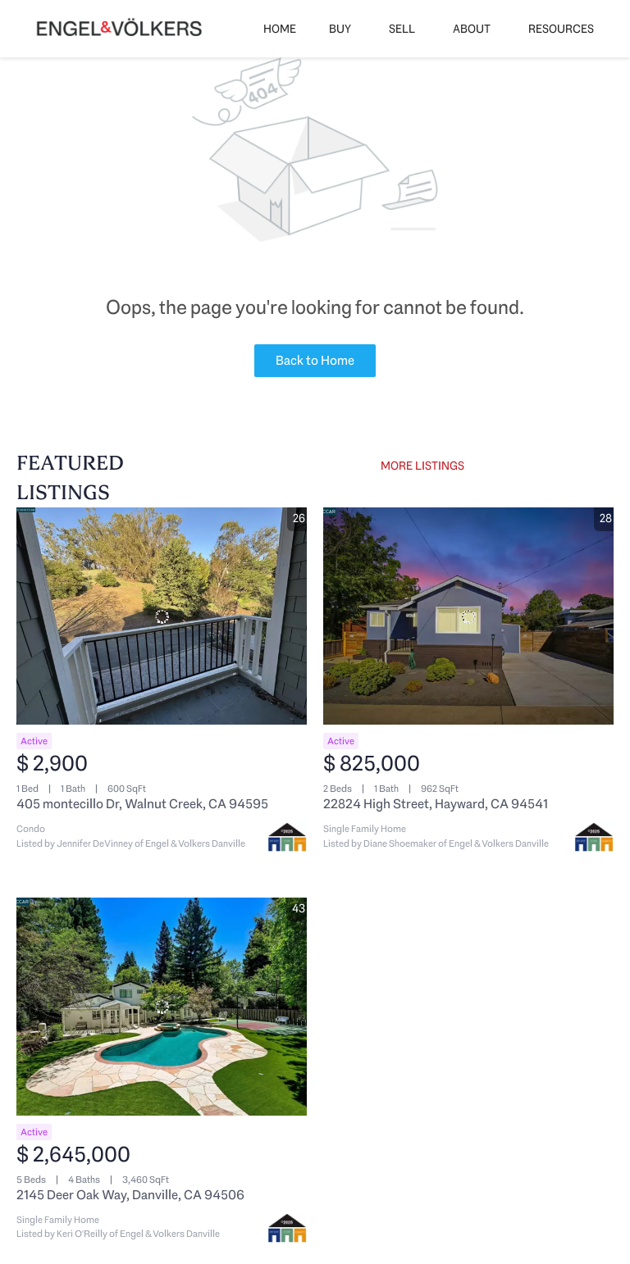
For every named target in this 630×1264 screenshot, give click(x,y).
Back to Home (315, 360)
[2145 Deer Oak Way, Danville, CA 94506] (161, 1007)
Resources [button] (561, 28)
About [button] (472, 28)
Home (279, 28)
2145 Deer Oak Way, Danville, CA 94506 (130, 1194)
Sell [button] (402, 28)
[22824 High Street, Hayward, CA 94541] (468, 616)
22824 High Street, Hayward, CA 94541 (435, 803)
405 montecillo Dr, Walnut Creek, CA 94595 (142, 803)
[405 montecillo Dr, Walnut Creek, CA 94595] (161, 616)
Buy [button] (340, 28)
